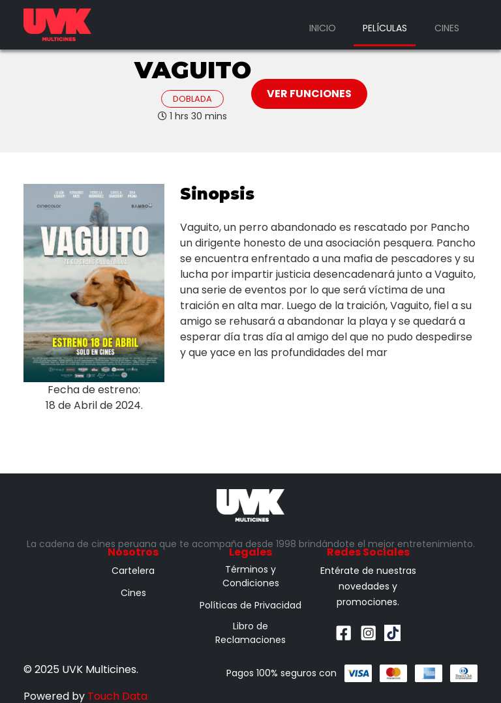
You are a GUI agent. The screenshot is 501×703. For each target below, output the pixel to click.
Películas (385, 28)
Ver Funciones (309, 93)
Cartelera (133, 570)
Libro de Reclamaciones (250, 633)
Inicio (322, 28)
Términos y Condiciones (250, 576)
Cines (446, 28)
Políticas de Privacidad (250, 605)
